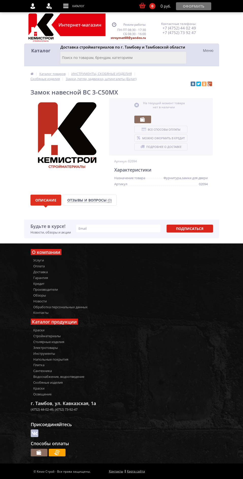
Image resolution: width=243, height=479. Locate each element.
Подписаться (189, 228)
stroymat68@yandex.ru (128, 38)
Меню (208, 50)
